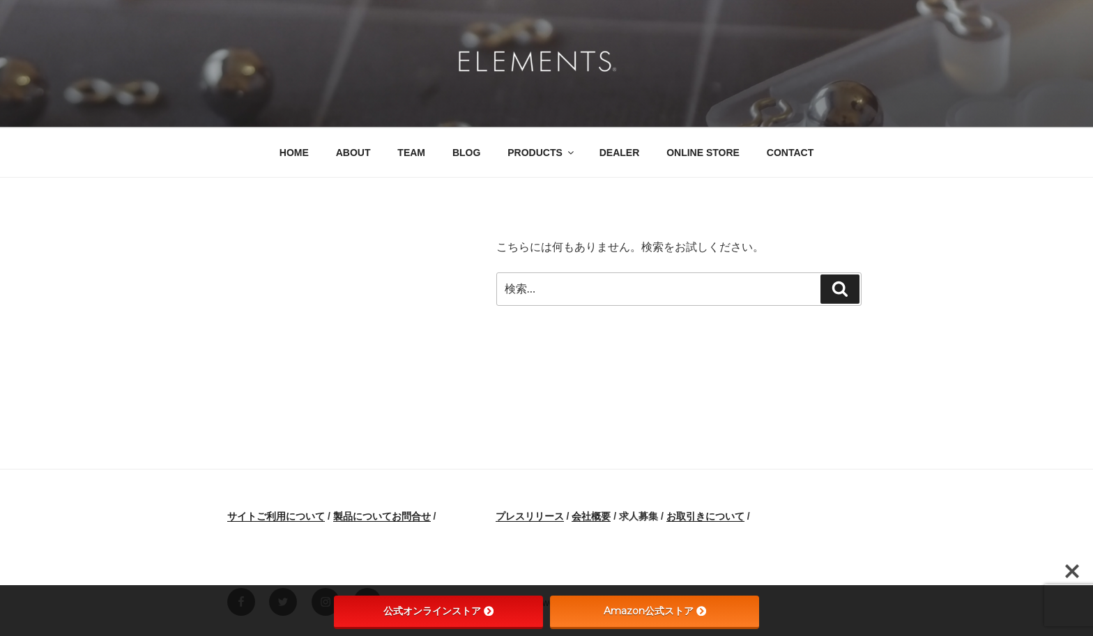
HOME (294, 152)
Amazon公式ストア (655, 611)
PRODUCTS (541, 152)
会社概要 (591, 516)
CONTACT (790, 152)
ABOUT (353, 152)
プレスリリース (530, 516)
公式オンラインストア (438, 611)
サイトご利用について (276, 516)
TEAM (411, 152)
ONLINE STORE (703, 152)
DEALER (619, 152)
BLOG (466, 152)
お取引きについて (705, 516)
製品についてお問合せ (382, 516)
